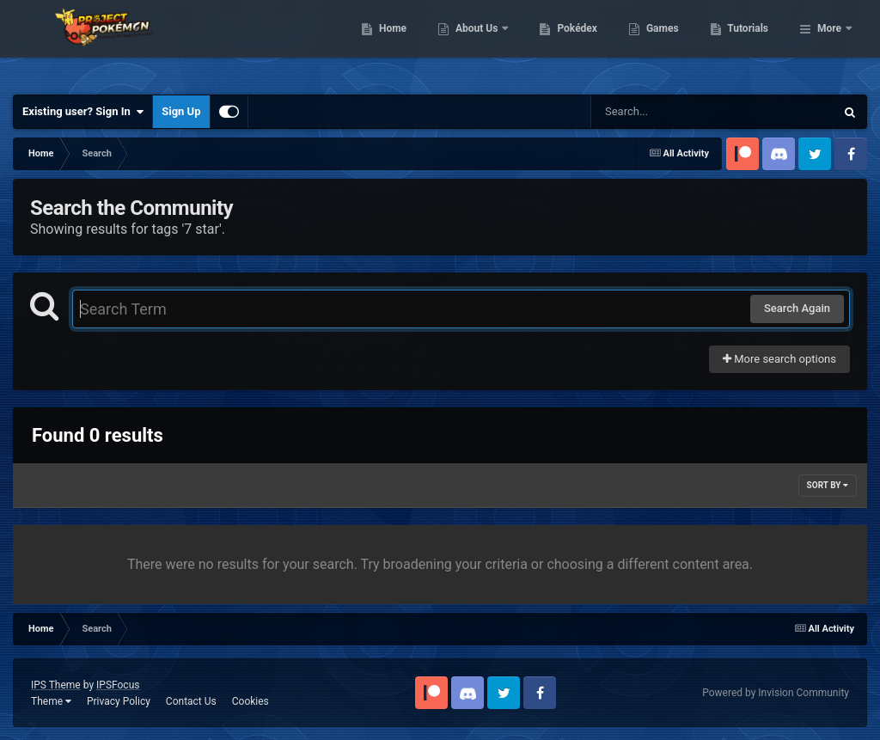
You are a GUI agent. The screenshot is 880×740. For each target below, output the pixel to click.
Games (750, 43)
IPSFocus (117, 685)
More (829, 43)
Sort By (827, 485)
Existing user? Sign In (83, 111)
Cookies (250, 701)
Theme (51, 701)
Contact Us (191, 701)
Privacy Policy (118, 701)
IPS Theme (56, 685)
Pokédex (666, 43)
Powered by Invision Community (775, 693)
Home (481, 43)
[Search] (669, 111)
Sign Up (181, 111)
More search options (779, 358)
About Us (566, 43)
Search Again (797, 308)
